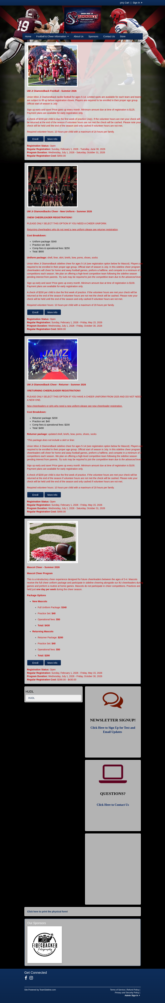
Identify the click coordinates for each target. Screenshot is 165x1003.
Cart (124, 2)
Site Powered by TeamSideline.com (40, 990)
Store (122, 36)
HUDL (31, 698)
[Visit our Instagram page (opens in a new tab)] (32, 978)
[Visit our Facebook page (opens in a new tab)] (27, 978)
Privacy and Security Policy (127, 992)
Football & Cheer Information (52, 36)
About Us (78, 36)
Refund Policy (133, 990)
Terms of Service (117, 990)
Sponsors (93, 36)
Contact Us (109, 36)
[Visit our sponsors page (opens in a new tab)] (44, 944)
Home (28, 36)
